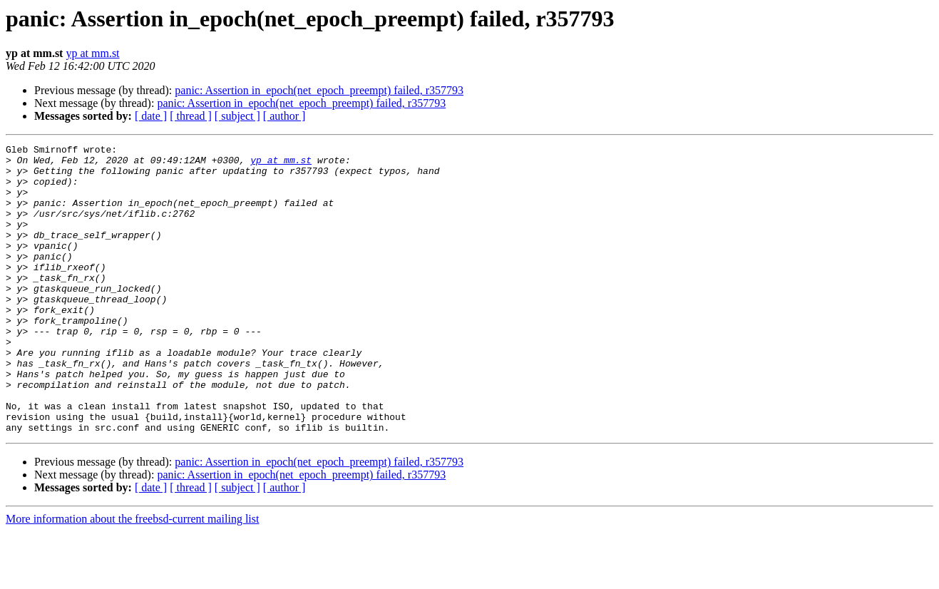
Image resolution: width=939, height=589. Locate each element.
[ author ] (284, 116)
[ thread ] (191, 116)
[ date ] (151, 116)
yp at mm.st (92, 53)
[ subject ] (237, 116)
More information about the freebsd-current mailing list (132, 576)
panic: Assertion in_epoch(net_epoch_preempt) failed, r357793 (319, 90)
